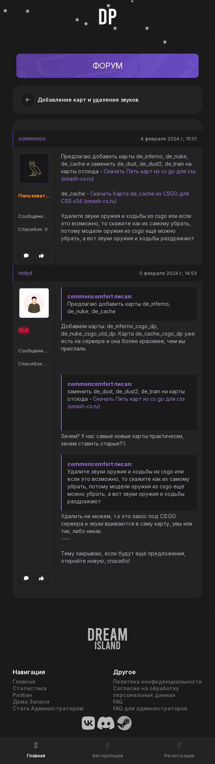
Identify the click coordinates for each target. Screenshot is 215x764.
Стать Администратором (48, 708)
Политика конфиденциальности (157, 681)
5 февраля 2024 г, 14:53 (168, 273)
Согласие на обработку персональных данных (146, 691)
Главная (24, 681)
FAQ (118, 701)
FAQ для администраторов (150, 708)
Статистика (29, 688)
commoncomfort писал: (99, 296)
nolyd (25, 273)
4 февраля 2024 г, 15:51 (169, 139)
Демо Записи (31, 701)
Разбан (22, 695)
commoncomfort (38, 138)
